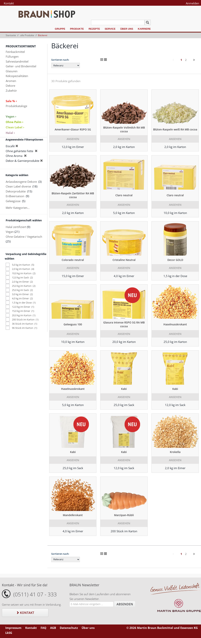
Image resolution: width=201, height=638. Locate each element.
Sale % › (11, 101)
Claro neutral (123, 195)
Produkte (77, 28)
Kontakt (9, 3)
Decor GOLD (175, 260)
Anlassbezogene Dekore (21, 182)
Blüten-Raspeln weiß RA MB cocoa (175, 129)
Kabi (124, 389)
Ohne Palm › (14, 122)
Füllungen (12, 56)
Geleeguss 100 (73, 324)
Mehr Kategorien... (18, 208)
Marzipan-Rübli (124, 515)
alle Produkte (27, 35)
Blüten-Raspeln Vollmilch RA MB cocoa (124, 129)
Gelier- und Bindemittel (21, 66)
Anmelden (192, 3)
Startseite (11, 35)
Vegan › (11, 116)
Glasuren (11, 71)
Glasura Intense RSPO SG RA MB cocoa (124, 324)
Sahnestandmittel (17, 61)
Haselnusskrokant (175, 324)
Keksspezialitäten (17, 76)
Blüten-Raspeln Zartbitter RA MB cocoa (73, 195)
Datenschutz (69, 628)
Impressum (13, 628)
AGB (53, 628)
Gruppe (60, 28)
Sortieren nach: (60, 59)
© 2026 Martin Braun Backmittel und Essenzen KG (162, 628)
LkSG (8, 633)
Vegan (10, 232)
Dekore (10, 85)
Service (110, 28)
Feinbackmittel (15, 52)
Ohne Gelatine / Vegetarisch (24, 236)
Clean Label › (15, 127)
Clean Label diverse (18, 186)
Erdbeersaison (15, 196)
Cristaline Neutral (124, 260)
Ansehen (73, 139)
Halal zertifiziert (16, 227)
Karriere (144, 28)
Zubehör (11, 90)
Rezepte (94, 28)
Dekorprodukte (16, 191)
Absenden (125, 604)
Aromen (11, 81)
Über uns (126, 28)
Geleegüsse (13, 201)
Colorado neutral (73, 260)
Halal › (10, 133)
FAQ (43, 628)
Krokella (175, 452)
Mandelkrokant (73, 515)
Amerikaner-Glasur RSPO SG (73, 129)
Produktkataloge (16, 106)
